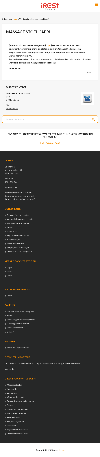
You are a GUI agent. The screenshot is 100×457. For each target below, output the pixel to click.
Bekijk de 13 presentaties (18, 347)
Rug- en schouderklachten (18, 235)
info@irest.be (12, 108)
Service (10, 405)
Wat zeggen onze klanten (18, 223)
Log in (62, 450)
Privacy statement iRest (17, 433)
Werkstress (12, 393)
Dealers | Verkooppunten (18, 215)
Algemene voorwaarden (17, 429)
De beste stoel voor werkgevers (21, 311)
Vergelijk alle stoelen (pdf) (18, 247)
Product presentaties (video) (19, 251)
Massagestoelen (14, 385)
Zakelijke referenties (16, 327)
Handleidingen (13, 239)
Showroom (11, 231)
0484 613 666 (12, 100)
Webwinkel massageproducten (20, 219)
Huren (9, 315)
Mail (42, 143)
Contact (10, 332)
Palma (9, 271)
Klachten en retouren (16, 413)
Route (9, 227)
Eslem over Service (15, 243)
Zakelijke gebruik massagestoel (21, 319)
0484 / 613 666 (53, 143)
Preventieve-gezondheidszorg (20, 401)
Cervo (9, 275)
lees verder (10, 369)
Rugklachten (12, 389)
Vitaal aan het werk (15, 397)
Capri (48, 45)
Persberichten (13, 417)
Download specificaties (17, 409)
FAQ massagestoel (15, 421)
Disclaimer (11, 425)
